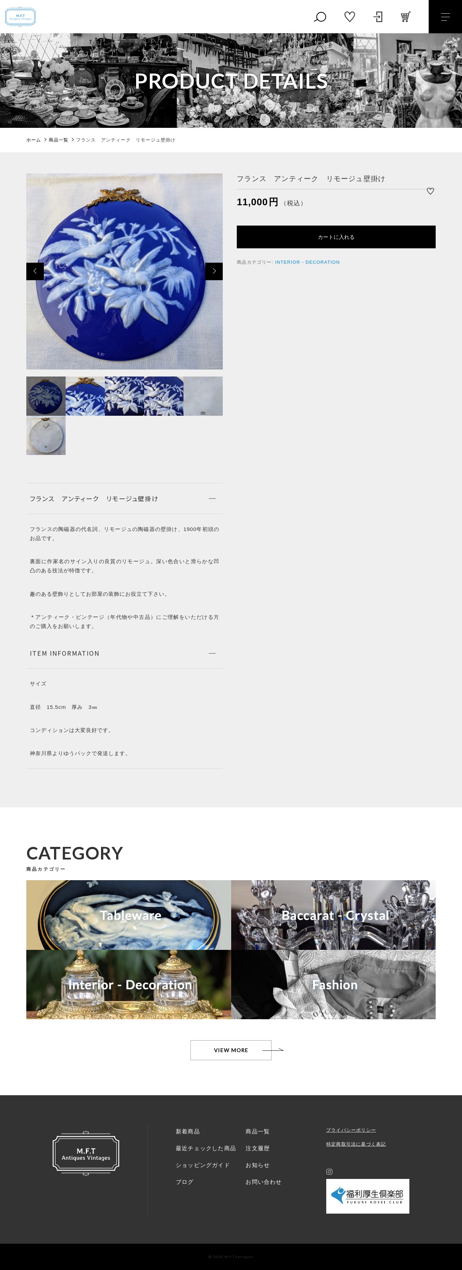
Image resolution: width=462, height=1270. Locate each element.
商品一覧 (258, 1131)
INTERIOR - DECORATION (307, 262)
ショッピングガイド (203, 1165)
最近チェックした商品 (206, 1148)
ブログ (185, 1182)
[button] (35, 271)
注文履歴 (258, 1148)
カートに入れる (336, 237)
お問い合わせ (264, 1182)
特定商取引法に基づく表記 (356, 1144)
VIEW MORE (231, 1050)
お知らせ (258, 1165)
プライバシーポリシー (351, 1130)
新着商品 (188, 1131)
